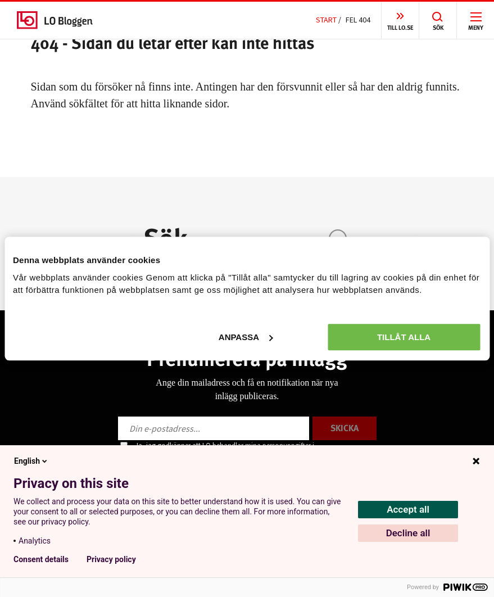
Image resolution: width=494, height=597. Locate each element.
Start (326, 20)
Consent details (41, 559)
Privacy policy (111, 559)
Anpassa (246, 337)
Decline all (408, 533)
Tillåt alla (403, 337)
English (31, 460)
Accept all (408, 509)
